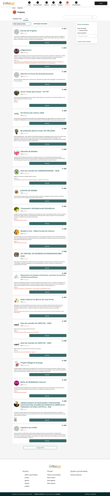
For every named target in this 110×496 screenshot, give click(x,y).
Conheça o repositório (91, 494)
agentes (26, 480)
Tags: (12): (16, 60)
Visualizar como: (17, 19)
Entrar (101, 3)
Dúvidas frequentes (76, 475)
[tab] (26, 18)
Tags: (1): (16, 100)
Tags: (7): (16, 309)
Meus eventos (51, 477)
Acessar (48, 42)
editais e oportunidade (30, 475)
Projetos (20, 8)
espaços (26, 483)
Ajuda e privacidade (78, 471)
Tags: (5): (16, 287)
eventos (26, 477)
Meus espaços (51, 483)
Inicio (13, 8)
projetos (26, 486)
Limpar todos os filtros (84, 41)
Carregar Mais (40, 447)
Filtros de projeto (83, 24)
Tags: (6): (16, 350)
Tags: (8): (16, 178)
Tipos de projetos (81, 33)
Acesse (25, 471)
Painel (50, 471)
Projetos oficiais (82, 30)
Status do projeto (81, 28)
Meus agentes (51, 480)
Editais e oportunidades (54, 475)
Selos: (15, 417)
